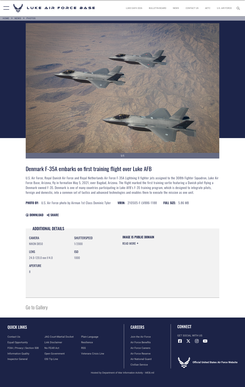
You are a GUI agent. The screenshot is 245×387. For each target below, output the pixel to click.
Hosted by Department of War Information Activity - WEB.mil (122, 372)
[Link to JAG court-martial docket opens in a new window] (59, 336)
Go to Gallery (37, 307)
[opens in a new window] (134, 8)
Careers (137, 327)
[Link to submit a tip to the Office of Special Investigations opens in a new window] (51, 359)
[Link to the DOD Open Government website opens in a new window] (54, 353)
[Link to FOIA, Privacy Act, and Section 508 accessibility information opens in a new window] (23, 348)
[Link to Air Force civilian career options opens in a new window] (139, 364)
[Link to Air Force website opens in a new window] (224, 8)
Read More (129, 243)
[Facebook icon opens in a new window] (179, 341)
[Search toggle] (239, 8)
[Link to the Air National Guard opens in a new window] (140, 359)
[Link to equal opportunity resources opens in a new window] (17, 342)
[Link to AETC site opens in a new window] (208, 8)
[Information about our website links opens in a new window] (53, 342)
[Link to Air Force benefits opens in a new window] (140, 342)
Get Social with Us (189, 335)
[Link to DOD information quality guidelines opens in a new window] (18, 353)
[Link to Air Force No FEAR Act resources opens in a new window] (51, 348)
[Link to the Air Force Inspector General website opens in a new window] (17, 359)
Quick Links (17, 327)
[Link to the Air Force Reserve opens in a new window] (140, 353)
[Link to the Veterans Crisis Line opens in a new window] (92, 353)
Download (34, 215)
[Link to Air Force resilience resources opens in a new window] (87, 342)
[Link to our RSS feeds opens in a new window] (83, 348)
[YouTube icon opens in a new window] (205, 341)
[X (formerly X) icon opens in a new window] (188, 341)
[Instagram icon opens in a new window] (196, 341)
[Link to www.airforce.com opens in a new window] (140, 336)
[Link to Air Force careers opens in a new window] (140, 348)
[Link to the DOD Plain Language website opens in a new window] (89, 336)
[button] (5, 8)
